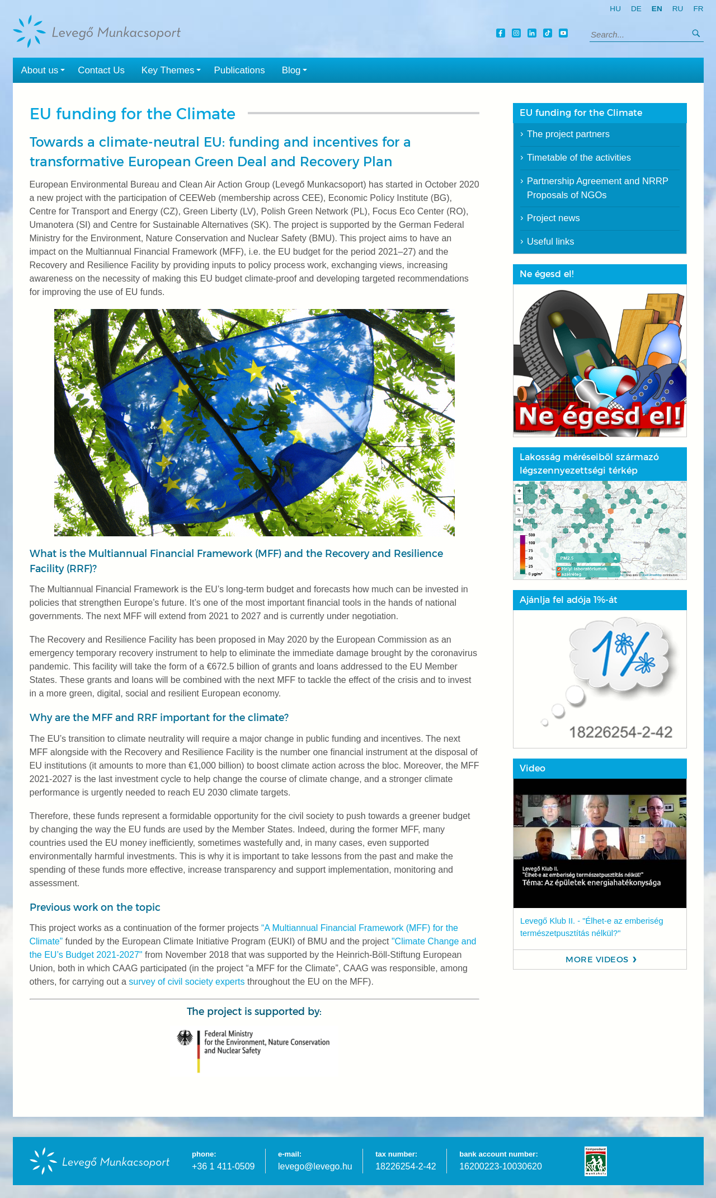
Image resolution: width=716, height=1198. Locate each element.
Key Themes (174, 69)
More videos (597, 959)
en (657, 8)
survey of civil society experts (186, 981)
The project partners (568, 134)
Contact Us (101, 70)
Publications (239, 70)
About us (45, 69)
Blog (297, 69)
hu (615, 8)
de (636, 8)
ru (678, 8)
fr (698, 8)
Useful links (550, 241)
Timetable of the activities (579, 157)
